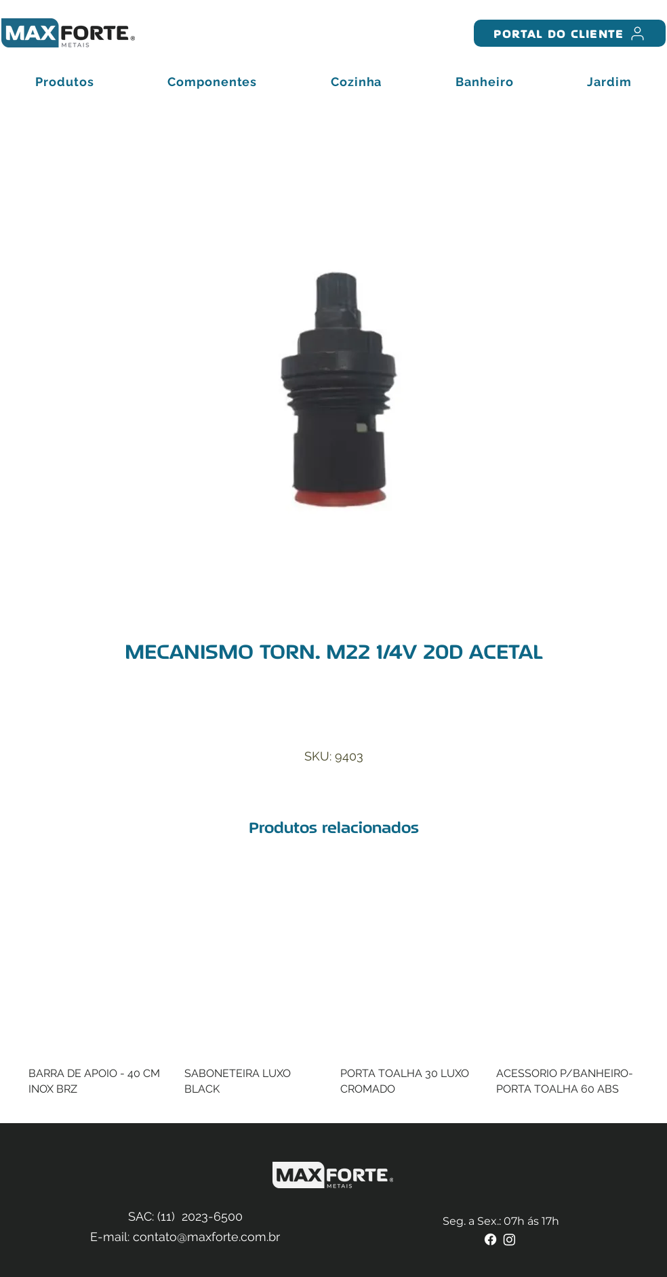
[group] (333, 989)
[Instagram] (509, 1239)
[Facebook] (490, 1239)
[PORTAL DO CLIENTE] (570, 33)
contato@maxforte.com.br (206, 1237)
